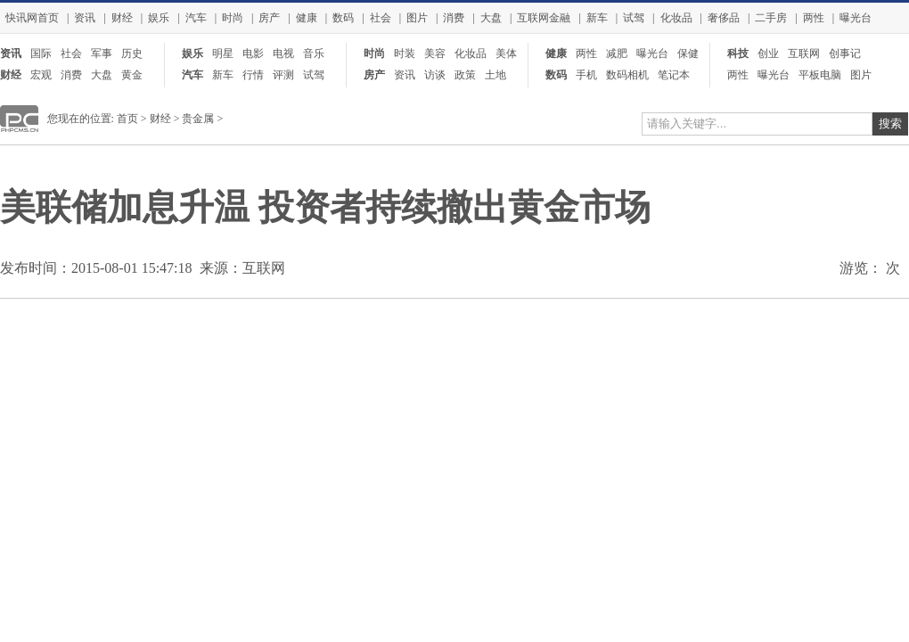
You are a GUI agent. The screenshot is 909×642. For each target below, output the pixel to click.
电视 (283, 53)
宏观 (41, 75)
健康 (306, 18)
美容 (435, 53)
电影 (253, 53)
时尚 (232, 18)
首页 (127, 118)
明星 (222, 53)
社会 (380, 18)
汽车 (196, 18)
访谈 (435, 75)
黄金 (132, 75)
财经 (122, 18)
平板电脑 (819, 75)
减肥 (616, 53)
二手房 (771, 18)
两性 (813, 18)
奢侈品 (724, 18)
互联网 (804, 53)
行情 (253, 75)
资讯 (84, 18)
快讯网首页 (32, 18)
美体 (506, 53)
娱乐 (158, 18)
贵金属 (198, 118)
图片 (417, 18)
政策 (465, 75)
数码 (343, 18)
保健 (688, 53)
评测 (283, 75)
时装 (404, 53)
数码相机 (627, 75)
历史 (132, 53)
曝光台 (855, 18)
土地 (495, 75)
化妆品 (676, 18)
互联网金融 (543, 18)
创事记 (845, 53)
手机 (586, 75)
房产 (269, 18)
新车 (597, 18)
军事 (101, 53)
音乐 (313, 53)
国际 (41, 53)
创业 (768, 53)
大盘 (491, 18)
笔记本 (674, 75)
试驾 (633, 18)
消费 (453, 18)
